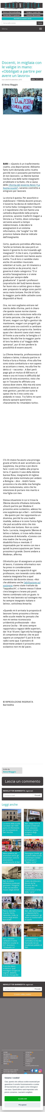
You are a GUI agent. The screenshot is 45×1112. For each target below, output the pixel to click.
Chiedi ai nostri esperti (11, 1070)
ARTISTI (6, 1060)
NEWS (5, 1064)
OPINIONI (29, 1052)
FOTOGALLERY (30, 1058)
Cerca (40, 23)
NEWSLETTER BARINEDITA (18, 791)
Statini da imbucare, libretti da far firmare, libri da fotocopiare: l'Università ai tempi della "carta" (33, 886)
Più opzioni (22, 1105)
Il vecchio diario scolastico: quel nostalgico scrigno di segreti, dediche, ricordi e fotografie (11, 970)
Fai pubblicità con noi (10, 1074)
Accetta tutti (22, 1099)
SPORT (28, 1054)
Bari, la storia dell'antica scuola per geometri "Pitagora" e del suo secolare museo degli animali (11, 885)
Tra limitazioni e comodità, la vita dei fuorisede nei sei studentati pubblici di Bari (33, 942)
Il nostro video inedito (22, 994)
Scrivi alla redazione (10, 1072)
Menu (5, 28)
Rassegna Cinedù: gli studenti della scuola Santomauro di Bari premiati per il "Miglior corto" (33, 857)
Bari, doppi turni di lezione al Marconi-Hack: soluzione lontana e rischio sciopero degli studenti (32, 828)
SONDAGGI (29, 1060)
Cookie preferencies (32, 1065)
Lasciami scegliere (25, 1092)
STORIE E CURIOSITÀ (10, 1056)
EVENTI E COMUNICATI (11, 1058)
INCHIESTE (7, 1054)
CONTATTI (29, 1062)
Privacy (28, 1064)
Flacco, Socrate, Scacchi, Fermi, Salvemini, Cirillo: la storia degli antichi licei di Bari (10, 915)
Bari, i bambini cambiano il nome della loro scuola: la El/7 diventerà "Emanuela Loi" (10, 942)
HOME (6, 1052)
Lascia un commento (22, 781)
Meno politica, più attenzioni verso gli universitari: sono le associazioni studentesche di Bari (11, 857)
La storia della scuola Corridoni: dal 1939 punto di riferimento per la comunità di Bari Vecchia (11, 827)
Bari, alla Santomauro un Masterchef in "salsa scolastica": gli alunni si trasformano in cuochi (33, 915)
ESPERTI (28, 1056)
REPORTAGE (7, 1062)
